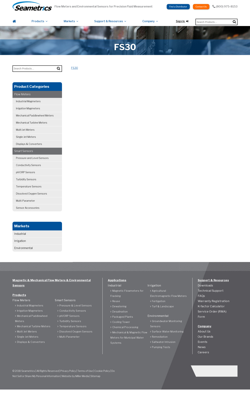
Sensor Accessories (27, 211)
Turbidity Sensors (26, 183)
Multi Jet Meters (25, 133)
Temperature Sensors (28, 190)
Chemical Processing (125, 332)
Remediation (160, 342)
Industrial (20, 237)
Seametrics (28, 376)
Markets (69, 19)
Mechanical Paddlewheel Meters (35, 119)
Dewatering (119, 311)
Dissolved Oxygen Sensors (31, 197)
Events (202, 347)
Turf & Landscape (163, 311)
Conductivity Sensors (28, 169)
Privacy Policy (68, 376)
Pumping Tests (161, 352)
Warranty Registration (214, 306)
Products (38, 19)
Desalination (120, 317)
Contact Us (201, 5)
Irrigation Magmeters (28, 112)
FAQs (201, 301)
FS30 (74, 72)
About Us (204, 337)
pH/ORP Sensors (25, 176)
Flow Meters (22, 98)
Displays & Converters (29, 147)
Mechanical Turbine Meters (31, 126)
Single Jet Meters (26, 140)
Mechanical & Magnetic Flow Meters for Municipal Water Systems (128, 343)
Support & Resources (108, 19)
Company (148, 19)
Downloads (205, 291)
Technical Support (211, 296)
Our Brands (205, 342)
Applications (117, 286)
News (202, 352)
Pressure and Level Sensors (32, 162)
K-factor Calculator (211, 312)
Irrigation (20, 245)
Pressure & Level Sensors (75, 311)
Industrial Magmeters (28, 105)
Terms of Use (85, 376)
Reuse (116, 306)
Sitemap (95, 382)
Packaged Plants (122, 322)
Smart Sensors (23, 155)
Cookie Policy (102, 376)
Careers (203, 358)
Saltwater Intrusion (164, 347)
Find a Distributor (178, 5)
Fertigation (158, 306)
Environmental (23, 252)
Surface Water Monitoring (168, 337)
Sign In (182, 19)
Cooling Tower (121, 327)
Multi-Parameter (25, 204)
